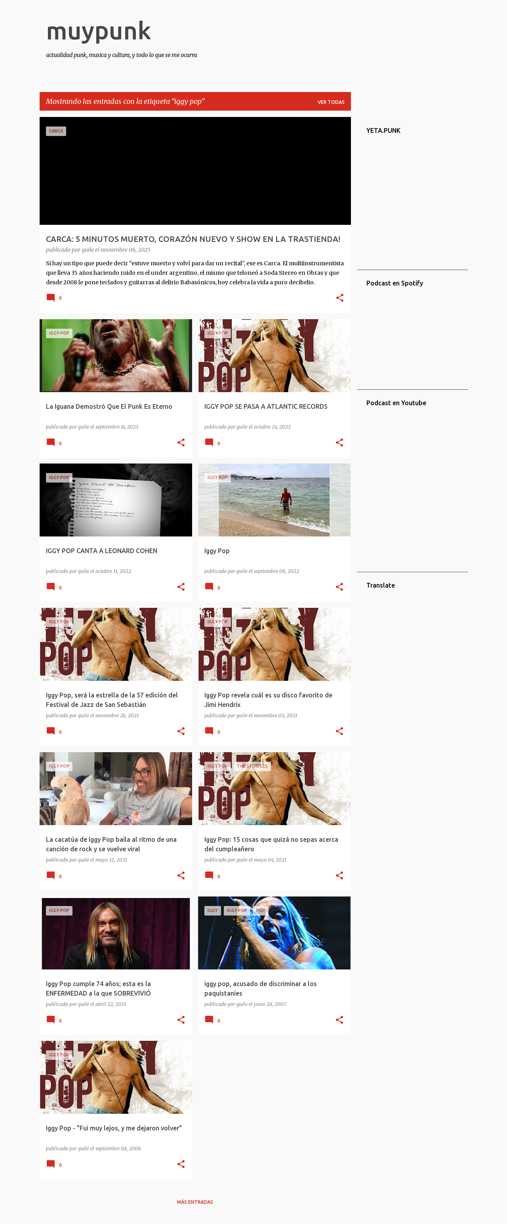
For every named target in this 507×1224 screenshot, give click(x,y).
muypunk (98, 30)
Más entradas (195, 1202)
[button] (340, 298)
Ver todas (331, 102)
